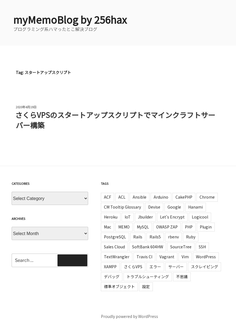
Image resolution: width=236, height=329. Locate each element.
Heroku (110, 217)
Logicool (200, 217)
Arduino (161, 197)
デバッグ (111, 276)
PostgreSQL (115, 236)
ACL (121, 197)
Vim (185, 256)
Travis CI (144, 256)
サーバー (176, 266)
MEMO (124, 227)
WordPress (206, 256)
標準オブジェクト (119, 286)
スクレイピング (204, 266)
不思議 (182, 276)
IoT (128, 217)
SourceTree (181, 246)
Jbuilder (145, 217)
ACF (107, 197)
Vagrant (166, 256)
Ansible (139, 197)
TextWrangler (116, 256)
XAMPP (110, 266)
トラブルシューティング (148, 276)
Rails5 (155, 236)
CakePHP (183, 197)
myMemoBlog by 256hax (70, 19)
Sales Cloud (114, 246)
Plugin (206, 227)
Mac (107, 227)
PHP (189, 227)
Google (174, 207)
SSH (202, 246)
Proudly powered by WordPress (129, 316)
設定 (146, 286)
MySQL (143, 227)
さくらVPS (133, 266)
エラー (155, 266)
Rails (137, 236)
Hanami (195, 207)
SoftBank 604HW (147, 246)
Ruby (190, 236)
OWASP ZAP (167, 227)
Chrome (207, 197)
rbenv (173, 236)
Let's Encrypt (172, 217)
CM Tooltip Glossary (122, 207)
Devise (154, 207)
